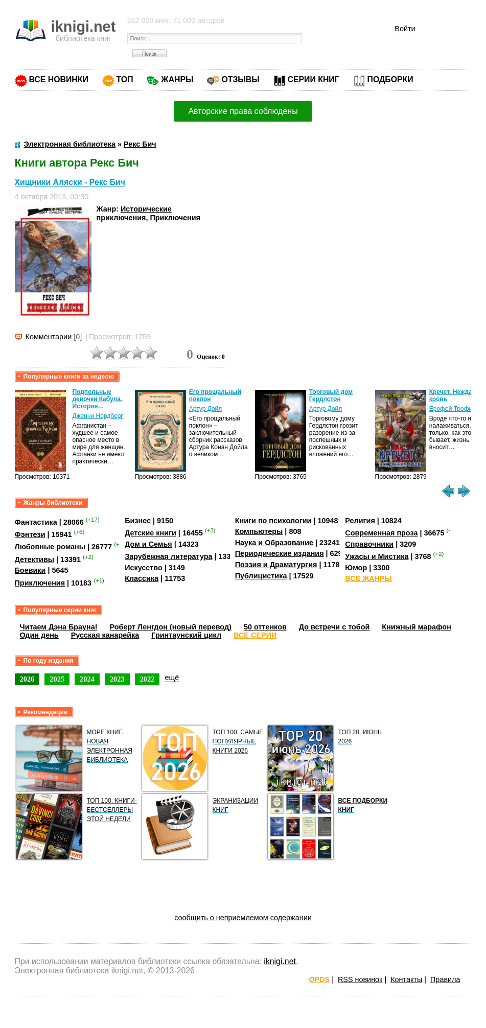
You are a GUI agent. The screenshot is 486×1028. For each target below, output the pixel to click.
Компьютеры (259, 531)
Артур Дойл (205, 408)
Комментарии (49, 337)
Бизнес (138, 521)
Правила (445, 979)
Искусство (144, 568)
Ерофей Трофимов (456, 408)
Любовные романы (50, 547)
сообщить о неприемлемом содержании (243, 918)
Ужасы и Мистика (376, 556)
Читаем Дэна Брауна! (59, 627)
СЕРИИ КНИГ (313, 79)
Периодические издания (279, 553)
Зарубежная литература (168, 556)
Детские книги (150, 533)
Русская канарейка (105, 635)
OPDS (319, 979)
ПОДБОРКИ (390, 79)
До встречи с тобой (334, 627)
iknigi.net (279, 961)
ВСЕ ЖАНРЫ (368, 578)
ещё (172, 677)
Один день (39, 635)
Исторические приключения (134, 213)
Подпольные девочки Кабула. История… (97, 399)
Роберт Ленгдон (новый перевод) (171, 627)
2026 (27, 679)
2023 (117, 679)
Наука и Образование (274, 543)
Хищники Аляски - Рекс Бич (70, 182)
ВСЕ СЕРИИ (255, 635)
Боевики (30, 570)
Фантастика (36, 522)
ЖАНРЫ (177, 79)
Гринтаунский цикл (186, 635)
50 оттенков (265, 627)
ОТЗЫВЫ (240, 79)
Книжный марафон (416, 627)
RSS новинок (360, 979)
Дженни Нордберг (97, 415)
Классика (141, 578)
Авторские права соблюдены (242, 111)
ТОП (125, 79)
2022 (147, 679)
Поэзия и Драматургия (276, 564)
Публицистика (261, 576)
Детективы (35, 559)
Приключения (175, 218)
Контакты (406, 979)
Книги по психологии (273, 521)
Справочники (369, 544)
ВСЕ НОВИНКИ (58, 79)
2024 (87, 679)
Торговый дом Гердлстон (331, 395)
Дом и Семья (148, 544)
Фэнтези (30, 534)
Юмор (356, 568)
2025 (57, 679)
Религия (360, 521)
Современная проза (381, 533)
